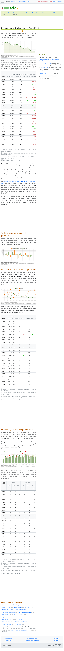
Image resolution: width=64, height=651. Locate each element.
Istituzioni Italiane (32, 638)
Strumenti (56, 638)
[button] (56, 645)
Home (4, 13)
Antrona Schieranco (9, 619)
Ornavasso (20, 624)
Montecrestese (8, 624)
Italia (9, 13)
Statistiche (54, 13)
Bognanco (6, 617)
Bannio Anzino (27, 617)
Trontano (16, 617)
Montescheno (7, 607)
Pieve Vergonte (19, 605)
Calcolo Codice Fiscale (24, 1)
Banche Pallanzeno (45, 63)
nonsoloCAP (14, 1)
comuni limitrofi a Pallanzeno (20, 630)
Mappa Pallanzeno (45, 73)
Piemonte (16, 13)
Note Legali (8, 638)
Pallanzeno (45, 13)
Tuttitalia (7, 1)
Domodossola (7, 614)
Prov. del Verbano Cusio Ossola (30, 13)
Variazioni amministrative (32, 640)
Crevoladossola (8, 622)
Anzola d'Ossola (20, 614)
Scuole (55, 1)
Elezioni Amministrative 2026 (45, 1)
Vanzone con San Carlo (23, 622)
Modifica (25, 31)
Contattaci (56, 640)
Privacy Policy (9, 640)
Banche (60, 1)
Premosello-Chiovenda (10, 612)
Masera (21, 619)
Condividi (33, 31)
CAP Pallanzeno (44, 67)
